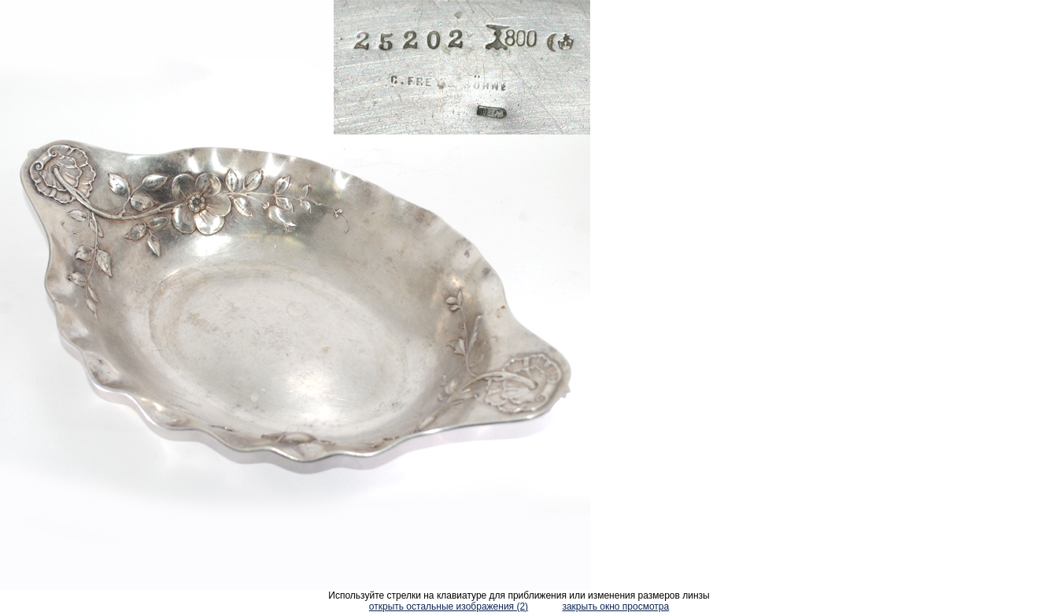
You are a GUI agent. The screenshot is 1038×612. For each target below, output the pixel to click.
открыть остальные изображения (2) (448, 606)
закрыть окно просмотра (615, 606)
